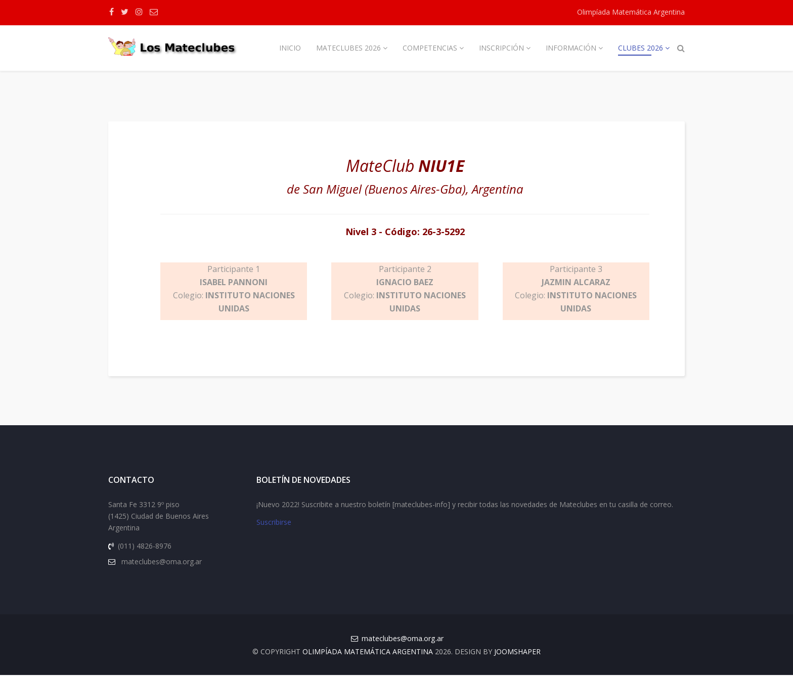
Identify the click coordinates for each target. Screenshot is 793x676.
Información (571, 48)
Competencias (430, 48)
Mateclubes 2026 (348, 48)
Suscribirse (273, 523)
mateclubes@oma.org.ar (403, 639)
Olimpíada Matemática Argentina (631, 12)
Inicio (290, 48)
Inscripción (501, 48)
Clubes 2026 (640, 48)
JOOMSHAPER (517, 652)
